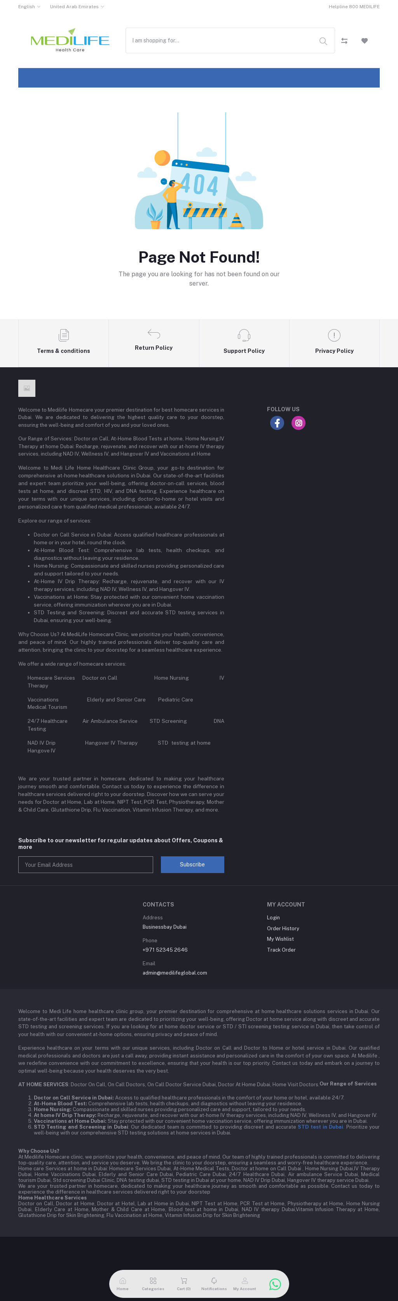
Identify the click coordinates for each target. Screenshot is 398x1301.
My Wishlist (280, 939)
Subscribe (192, 864)
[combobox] (230, 40)
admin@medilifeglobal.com (175, 973)
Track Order (281, 950)
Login (273, 918)
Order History (283, 928)
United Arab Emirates (74, 6)
